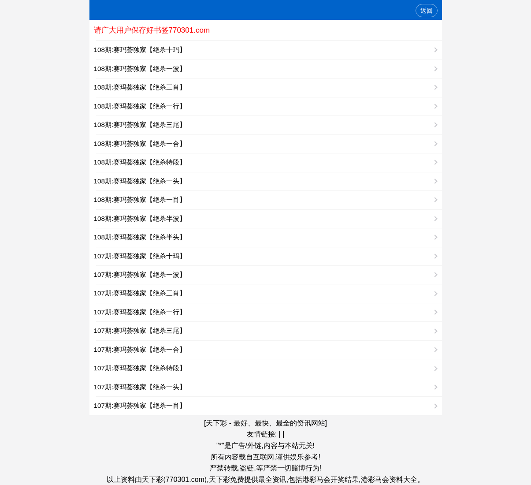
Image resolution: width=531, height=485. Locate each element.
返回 (426, 10)
